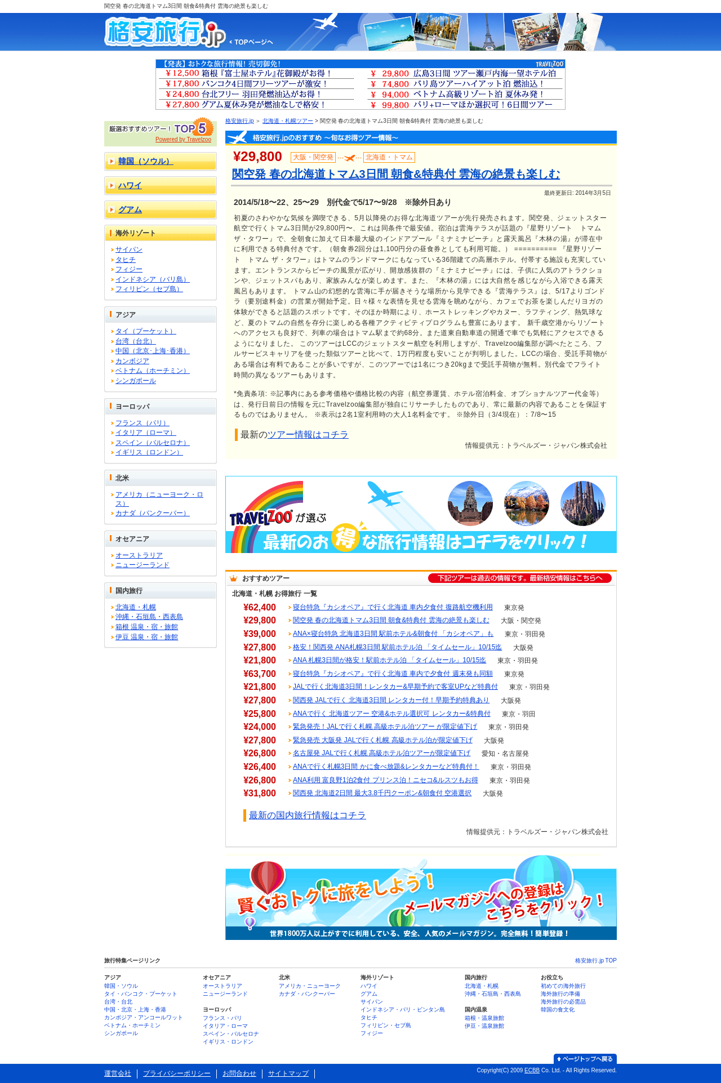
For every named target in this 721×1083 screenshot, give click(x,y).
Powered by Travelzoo (183, 139)
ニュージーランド (142, 565)
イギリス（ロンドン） (149, 452)
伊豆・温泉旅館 (484, 1026)
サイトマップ (288, 1073)
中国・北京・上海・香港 (135, 1009)
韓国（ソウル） (145, 161)
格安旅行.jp (239, 121)
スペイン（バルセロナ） (152, 443)
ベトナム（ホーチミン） (152, 371)
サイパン (129, 249)
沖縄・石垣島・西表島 (149, 617)
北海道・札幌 (135, 607)
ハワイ (130, 185)
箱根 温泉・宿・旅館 (146, 627)
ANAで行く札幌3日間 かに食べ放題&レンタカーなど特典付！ (386, 766)
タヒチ (125, 260)
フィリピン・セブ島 (385, 1025)
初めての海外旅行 (563, 986)
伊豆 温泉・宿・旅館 (146, 637)
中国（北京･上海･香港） (152, 351)
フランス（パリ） (142, 423)
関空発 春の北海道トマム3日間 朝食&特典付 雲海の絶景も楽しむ (391, 620)
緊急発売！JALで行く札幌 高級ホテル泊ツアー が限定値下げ (385, 726)
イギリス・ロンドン (228, 1042)
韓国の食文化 (558, 1009)
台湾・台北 (118, 1002)
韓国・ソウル (121, 986)
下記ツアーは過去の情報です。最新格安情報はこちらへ (520, 578)
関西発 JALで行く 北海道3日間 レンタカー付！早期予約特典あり (391, 700)
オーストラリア (139, 555)
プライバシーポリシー (177, 1073)
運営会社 (117, 1073)
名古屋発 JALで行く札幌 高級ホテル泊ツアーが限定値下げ (381, 753)
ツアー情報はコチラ (308, 434)
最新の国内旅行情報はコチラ (307, 815)
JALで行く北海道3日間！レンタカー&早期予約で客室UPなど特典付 (395, 686)
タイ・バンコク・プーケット (140, 994)
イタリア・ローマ (225, 1026)
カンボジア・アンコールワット (143, 1017)
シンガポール (135, 381)
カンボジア (132, 361)
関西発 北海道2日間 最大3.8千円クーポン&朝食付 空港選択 (382, 793)
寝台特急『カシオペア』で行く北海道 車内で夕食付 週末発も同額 (393, 674)
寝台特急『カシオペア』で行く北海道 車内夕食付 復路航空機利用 (393, 607)
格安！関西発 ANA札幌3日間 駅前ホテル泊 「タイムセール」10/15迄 (397, 647)
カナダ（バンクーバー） (152, 513)
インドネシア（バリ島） (152, 279)
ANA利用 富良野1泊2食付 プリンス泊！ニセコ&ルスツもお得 (385, 780)
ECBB (532, 1070)
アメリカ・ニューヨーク (310, 986)
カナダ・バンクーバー (307, 994)
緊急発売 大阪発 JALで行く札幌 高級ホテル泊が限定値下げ (383, 740)
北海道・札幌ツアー (287, 121)
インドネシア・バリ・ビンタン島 (402, 1009)
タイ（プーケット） (145, 331)
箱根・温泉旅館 (484, 1018)
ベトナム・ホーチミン (132, 1025)
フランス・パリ (222, 1018)
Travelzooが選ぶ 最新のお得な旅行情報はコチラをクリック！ (421, 514)
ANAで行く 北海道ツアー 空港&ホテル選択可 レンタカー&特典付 (392, 713)
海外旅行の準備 (560, 994)
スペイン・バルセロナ (231, 1034)
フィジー (129, 269)
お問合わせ (239, 1073)
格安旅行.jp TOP (596, 960)
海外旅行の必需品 (563, 1002)
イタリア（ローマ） (145, 432)
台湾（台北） (135, 341)
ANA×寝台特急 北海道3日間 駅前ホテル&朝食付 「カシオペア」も (393, 634)
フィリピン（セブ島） (149, 289)
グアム (130, 209)
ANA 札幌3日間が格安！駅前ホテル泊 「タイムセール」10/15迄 (389, 660)
